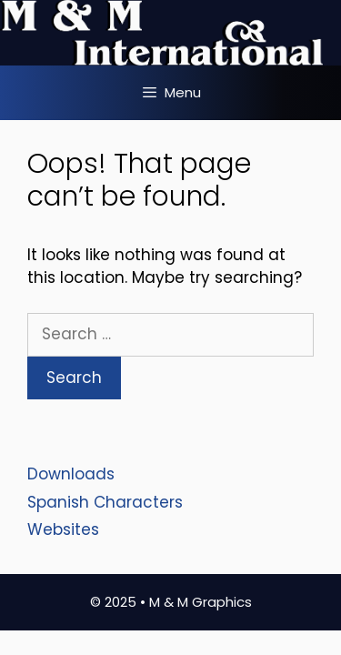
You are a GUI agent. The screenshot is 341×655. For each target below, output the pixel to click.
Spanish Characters (105, 502)
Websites (63, 529)
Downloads (71, 474)
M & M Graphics (200, 601)
